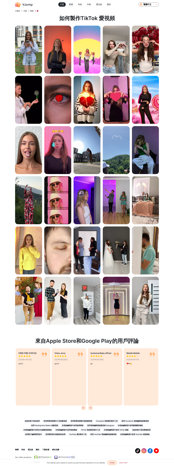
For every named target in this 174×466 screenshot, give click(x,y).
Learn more (123, 463)
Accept (112, 463)
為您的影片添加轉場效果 (141, 430)
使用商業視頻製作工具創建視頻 (55, 421)
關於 (109, 4)
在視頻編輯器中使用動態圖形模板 (130, 425)
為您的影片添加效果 (32, 421)
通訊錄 (99, 4)
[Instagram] (143, 451)
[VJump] (24, 4)
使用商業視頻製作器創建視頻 (81, 421)
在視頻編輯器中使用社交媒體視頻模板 (37, 430)
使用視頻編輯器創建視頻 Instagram (100, 425)
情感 (31, 11)
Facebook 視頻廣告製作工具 (107, 421)
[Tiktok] (137, 451)
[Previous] (83, 408)
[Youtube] (156, 451)
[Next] (90, 408)
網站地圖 (55, 450)
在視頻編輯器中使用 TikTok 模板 (116, 430)
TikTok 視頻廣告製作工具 (90, 430)
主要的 (17, 11)
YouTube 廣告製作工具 (78, 434)
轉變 (71, 4)
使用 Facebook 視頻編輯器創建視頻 (135, 421)
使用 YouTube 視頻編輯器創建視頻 (103, 434)
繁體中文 (147, 4)
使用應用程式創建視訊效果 (55, 434)
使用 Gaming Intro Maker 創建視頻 (44, 425)
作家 (89, 4)
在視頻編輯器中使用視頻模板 (66, 430)
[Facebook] (150, 451)
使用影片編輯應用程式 (33, 434)
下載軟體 (45, 450)
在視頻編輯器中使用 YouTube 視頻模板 (135, 434)
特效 (80, 4)
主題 (62, 4)
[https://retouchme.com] (43, 457)
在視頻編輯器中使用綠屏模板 (72, 425)
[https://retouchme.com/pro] (64, 457)
